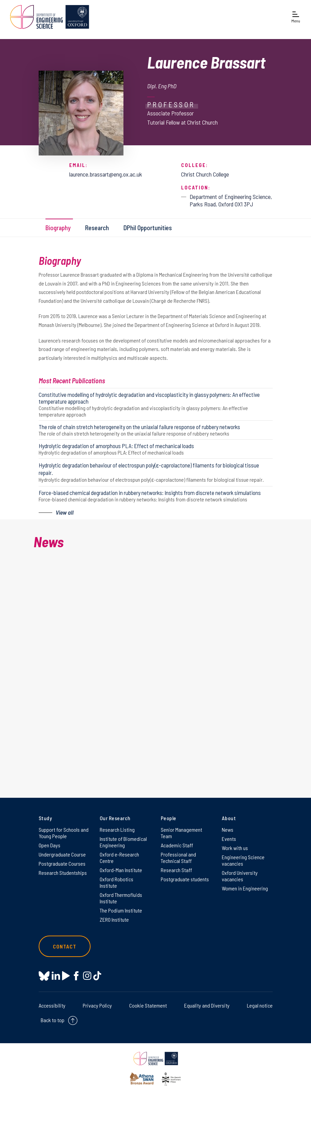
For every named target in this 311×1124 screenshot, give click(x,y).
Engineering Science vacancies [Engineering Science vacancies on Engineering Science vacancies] (243, 860)
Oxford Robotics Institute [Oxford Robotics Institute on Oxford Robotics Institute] (116, 882)
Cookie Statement (148, 1005)
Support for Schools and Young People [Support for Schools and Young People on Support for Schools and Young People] (64, 832)
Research (97, 228)
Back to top (52, 1020)
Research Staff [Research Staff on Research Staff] (176, 870)
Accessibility (52, 1005)
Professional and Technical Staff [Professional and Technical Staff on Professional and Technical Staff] (178, 857)
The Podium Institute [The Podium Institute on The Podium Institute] (121, 910)
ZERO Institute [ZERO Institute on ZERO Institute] (114, 919)
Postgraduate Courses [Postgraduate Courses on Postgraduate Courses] (62, 863)
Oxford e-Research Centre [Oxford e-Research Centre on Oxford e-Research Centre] (119, 857)
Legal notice (260, 1005)
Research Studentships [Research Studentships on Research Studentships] (63, 872)
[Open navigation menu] (296, 17)
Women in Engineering (245, 888)
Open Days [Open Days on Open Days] (49, 845)
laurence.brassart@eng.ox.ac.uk (105, 174)
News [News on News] (227, 829)
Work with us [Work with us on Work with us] (235, 848)
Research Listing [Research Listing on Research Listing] (117, 829)
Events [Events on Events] (229, 838)
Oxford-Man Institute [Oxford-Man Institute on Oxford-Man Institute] (121, 870)
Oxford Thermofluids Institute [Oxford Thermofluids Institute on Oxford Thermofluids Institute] (121, 897)
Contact (65, 946)
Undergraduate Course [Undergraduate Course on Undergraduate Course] (62, 854)
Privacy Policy (97, 1005)
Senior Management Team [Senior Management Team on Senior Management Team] (181, 832)
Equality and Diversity (207, 1005)
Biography (58, 228)
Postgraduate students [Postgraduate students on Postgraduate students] (185, 879)
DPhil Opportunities (147, 228)
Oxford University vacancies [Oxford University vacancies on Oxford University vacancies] (240, 875)
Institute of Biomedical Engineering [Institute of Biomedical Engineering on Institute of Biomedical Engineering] (123, 841)
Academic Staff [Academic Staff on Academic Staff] (177, 845)
